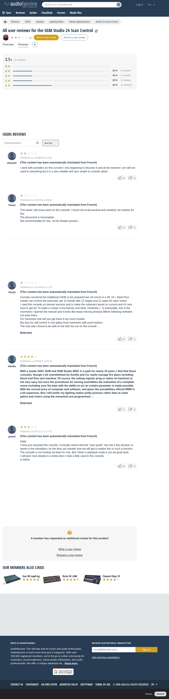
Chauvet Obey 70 (111, 576)
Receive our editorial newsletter (111, 643)
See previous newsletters (106, 657)
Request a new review (70, 555)
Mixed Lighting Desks (79, 21)
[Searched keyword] (81, 4)
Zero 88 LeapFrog (31, 576)
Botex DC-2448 (70, 576)
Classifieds (46, 13)
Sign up (146, 649)
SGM (27, 21)
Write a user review (69, 549)
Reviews (20, 13)
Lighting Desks (56, 21)
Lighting (40, 21)
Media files (76, 13)
